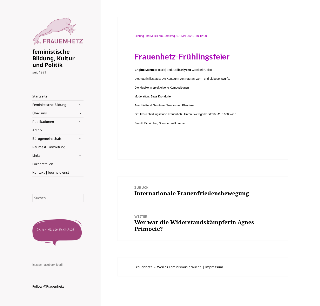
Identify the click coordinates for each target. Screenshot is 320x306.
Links (36, 155)
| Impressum (212, 267)
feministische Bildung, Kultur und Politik (53, 58)
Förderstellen (42, 164)
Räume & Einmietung (48, 147)
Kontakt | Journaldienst (50, 172)
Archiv (37, 130)
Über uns (39, 113)
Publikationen (43, 121)
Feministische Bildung (49, 104)
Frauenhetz (143, 267)
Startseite (39, 96)
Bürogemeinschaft (46, 138)
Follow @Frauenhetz (48, 286)
